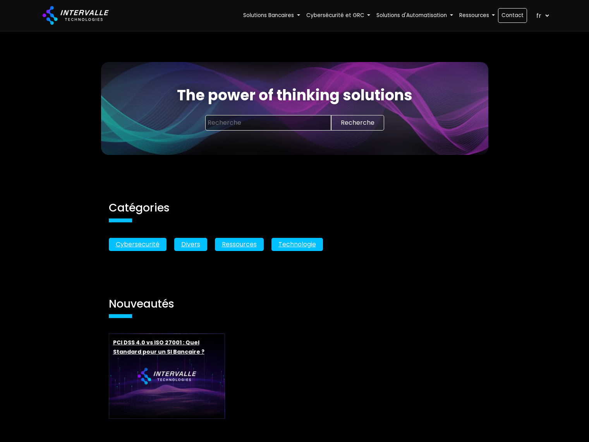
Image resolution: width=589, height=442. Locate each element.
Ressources (239, 244)
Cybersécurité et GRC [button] (336, 15)
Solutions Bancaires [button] (269, 15)
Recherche (357, 122)
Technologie (297, 244)
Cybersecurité (138, 244)
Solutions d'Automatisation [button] (412, 15)
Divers (190, 244)
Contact (512, 15)
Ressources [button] (475, 15)
